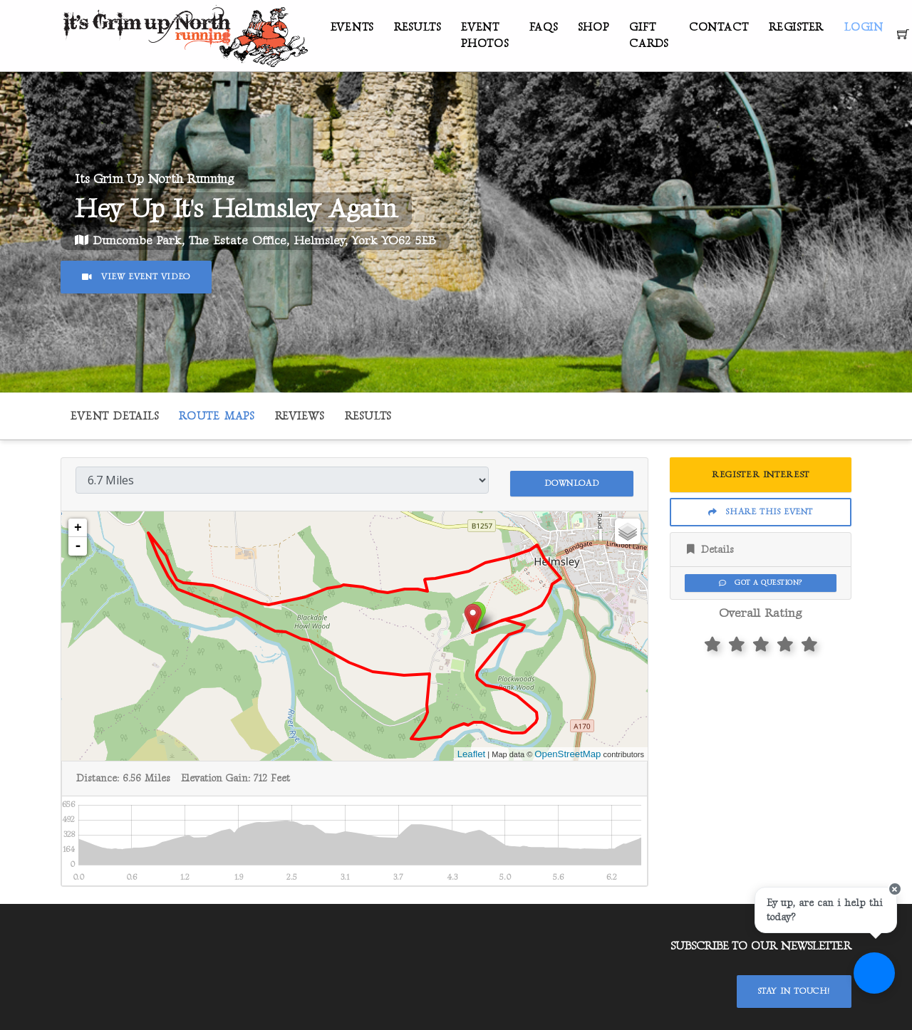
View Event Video (136, 276)
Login (864, 27)
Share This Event (760, 511)
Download (571, 479)
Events (352, 27)
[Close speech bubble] (888, 907)
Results (417, 27)
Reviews (299, 416)
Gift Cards (648, 36)
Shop (593, 27)
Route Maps (216, 416)
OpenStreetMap (567, 750)
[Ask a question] (869, 987)
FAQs (543, 27)
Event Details (114, 416)
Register (796, 27)
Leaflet (471, 750)
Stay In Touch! (794, 988)
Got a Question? (760, 582)
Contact (718, 27)
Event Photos (485, 36)
